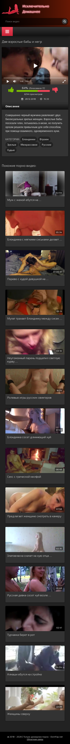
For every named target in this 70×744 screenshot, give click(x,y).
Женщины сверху (18, 713)
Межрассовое (29, 144)
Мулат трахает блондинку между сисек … (34, 318)
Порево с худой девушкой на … (27, 279)
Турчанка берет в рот (21, 634)
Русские (46, 144)
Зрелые (11, 144)
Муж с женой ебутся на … (24, 199)
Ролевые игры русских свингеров (29, 397)
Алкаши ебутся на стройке (24, 674)
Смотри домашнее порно (29, 9)
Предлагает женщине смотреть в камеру (34, 516)
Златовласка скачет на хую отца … (29, 555)
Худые (11, 149)
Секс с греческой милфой (24, 476)
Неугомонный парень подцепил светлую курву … (33, 359)
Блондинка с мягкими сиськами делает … (34, 239)
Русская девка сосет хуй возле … (29, 595)
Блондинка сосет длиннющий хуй (29, 437)
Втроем (44, 139)
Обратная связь (35, 739)
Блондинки (28, 139)
